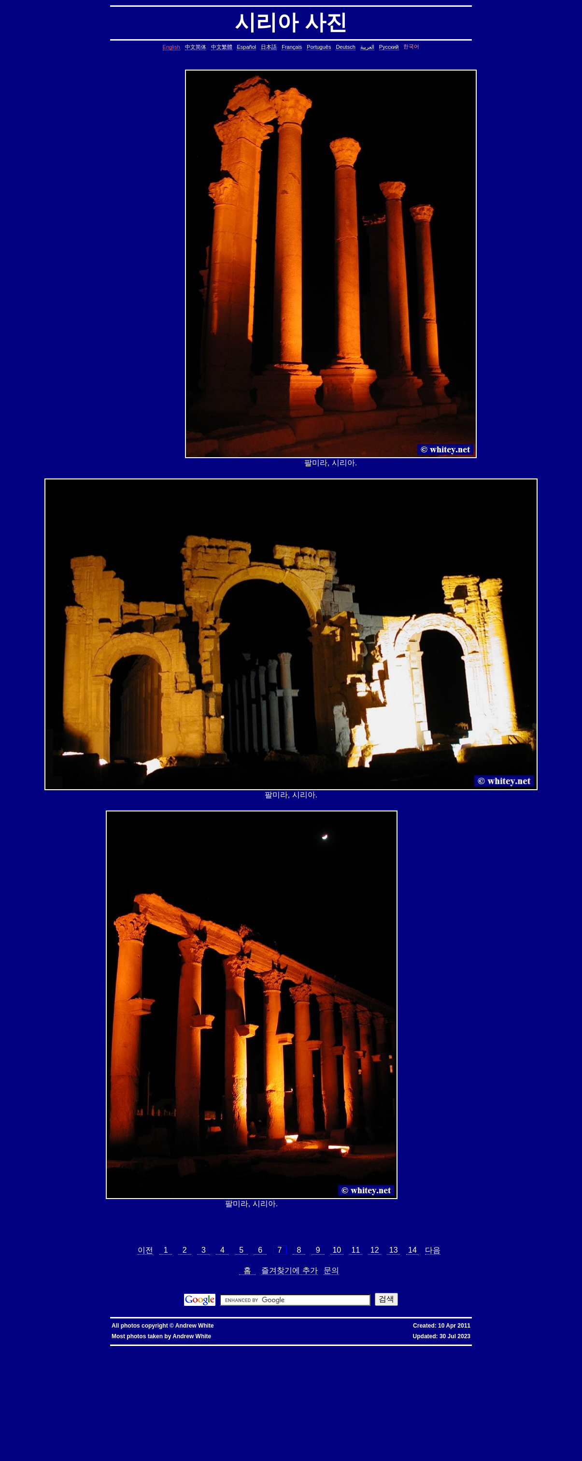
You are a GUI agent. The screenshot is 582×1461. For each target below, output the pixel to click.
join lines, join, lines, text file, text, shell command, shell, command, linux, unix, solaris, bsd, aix (273, 1384)
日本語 (269, 47)
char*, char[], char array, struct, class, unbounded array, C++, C (85, 1372)
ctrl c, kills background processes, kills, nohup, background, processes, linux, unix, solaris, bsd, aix (124, 1364)
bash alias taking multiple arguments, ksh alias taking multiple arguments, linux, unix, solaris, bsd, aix (447, 1422)
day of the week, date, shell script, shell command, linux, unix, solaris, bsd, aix (146, 1368)
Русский (389, 47)
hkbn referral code (65, 1349)
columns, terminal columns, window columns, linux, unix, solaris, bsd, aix (202, 1449)
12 (374, 1250)
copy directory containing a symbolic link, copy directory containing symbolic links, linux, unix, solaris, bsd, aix (221, 1361)
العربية (367, 47)
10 (336, 1250)
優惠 (254, 1349)
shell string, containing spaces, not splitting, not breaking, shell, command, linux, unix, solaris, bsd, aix (476, 1426)
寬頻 (245, 1349)
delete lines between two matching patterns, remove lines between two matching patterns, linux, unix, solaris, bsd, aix (160, 1380)
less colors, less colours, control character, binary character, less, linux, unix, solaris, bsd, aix (375, 1403)
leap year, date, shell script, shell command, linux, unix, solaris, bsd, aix (456, 1364)
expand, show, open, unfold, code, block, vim (366, 1453)
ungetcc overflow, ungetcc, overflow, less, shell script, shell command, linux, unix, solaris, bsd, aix (167, 1407)
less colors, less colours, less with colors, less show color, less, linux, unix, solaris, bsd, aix (218, 1403)
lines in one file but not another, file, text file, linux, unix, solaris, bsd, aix (131, 1384)
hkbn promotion (156, 1349)
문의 (331, 1270)
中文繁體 (221, 47)
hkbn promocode (127, 1349)
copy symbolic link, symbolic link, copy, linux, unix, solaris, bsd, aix (372, 1361)
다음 (432, 1250)
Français (292, 47)
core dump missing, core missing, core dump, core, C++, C (479, 1361)
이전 (145, 1250)
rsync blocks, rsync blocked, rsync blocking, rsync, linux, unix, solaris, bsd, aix (430, 1395)
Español (246, 47)
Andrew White (194, 1325)
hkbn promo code (97, 1349)
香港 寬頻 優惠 (218, 1349)
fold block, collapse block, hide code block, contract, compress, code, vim (91, 1453)
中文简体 (195, 47)
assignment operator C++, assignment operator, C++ (252, 1353)
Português (319, 47)
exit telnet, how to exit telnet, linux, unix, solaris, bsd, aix (174, 1446)
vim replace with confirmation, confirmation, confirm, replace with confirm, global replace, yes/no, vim (241, 1453)
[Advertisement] (134, 269)
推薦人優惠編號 (328, 1349)
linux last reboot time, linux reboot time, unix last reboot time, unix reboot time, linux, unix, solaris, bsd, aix (269, 1422)
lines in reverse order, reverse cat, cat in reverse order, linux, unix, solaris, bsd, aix (425, 1384)
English (171, 47)
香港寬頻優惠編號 (298, 1349)
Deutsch (345, 47)
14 (412, 1250)
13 (393, 1250)
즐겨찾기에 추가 (289, 1270)
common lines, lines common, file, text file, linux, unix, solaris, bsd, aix (142, 1376)
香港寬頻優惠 (270, 1349)
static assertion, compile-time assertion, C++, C (86, 1361)
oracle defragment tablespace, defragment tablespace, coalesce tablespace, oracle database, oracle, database (436, 1419)
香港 (236, 1349)
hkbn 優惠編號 (192, 1349)
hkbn (174, 1349)
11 (355, 1250)
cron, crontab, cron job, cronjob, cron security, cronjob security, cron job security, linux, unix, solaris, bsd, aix (301, 1364)
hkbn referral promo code (27, 1349)
